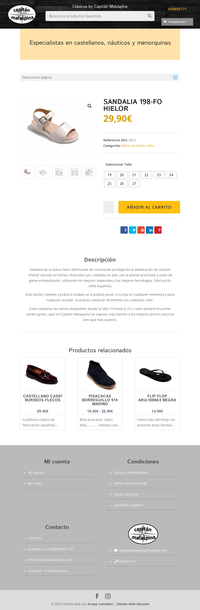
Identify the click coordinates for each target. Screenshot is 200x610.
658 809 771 (125, 561)
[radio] (109, 174)
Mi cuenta (35, 472)
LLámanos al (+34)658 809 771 (51, 549)
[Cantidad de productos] (108, 207)
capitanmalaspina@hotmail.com (141, 550)
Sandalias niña (142, 145)
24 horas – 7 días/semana (47, 571)
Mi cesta (34, 483)
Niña (125, 145)
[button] (89, 106)
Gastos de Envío (126, 494)
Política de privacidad (130, 483)
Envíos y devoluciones (130, 472)
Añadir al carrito (149, 207)
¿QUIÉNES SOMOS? (128, 505)
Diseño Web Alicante (133, 604)
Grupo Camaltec (100, 604)
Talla (128, 164)
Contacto (35, 538)
